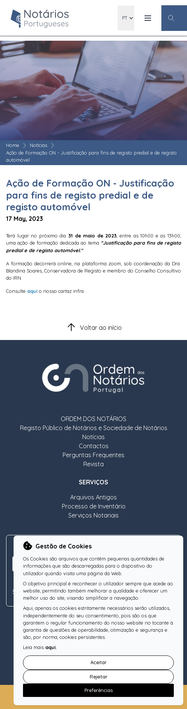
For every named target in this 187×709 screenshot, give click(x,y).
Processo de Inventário (94, 506)
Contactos (94, 446)
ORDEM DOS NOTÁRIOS (93, 419)
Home (12, 145)
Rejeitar (98, 677)
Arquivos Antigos (93, 497)
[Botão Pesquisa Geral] (174, 18)
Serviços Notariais (93, 515)
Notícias (38, 145)
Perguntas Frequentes (93, 455)
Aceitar (98, 662)
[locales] (126, 18)
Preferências (98, 690)
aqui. (51, 647)
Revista (93, 464)
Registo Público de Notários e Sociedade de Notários (93, 428)
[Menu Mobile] (147, 18)
